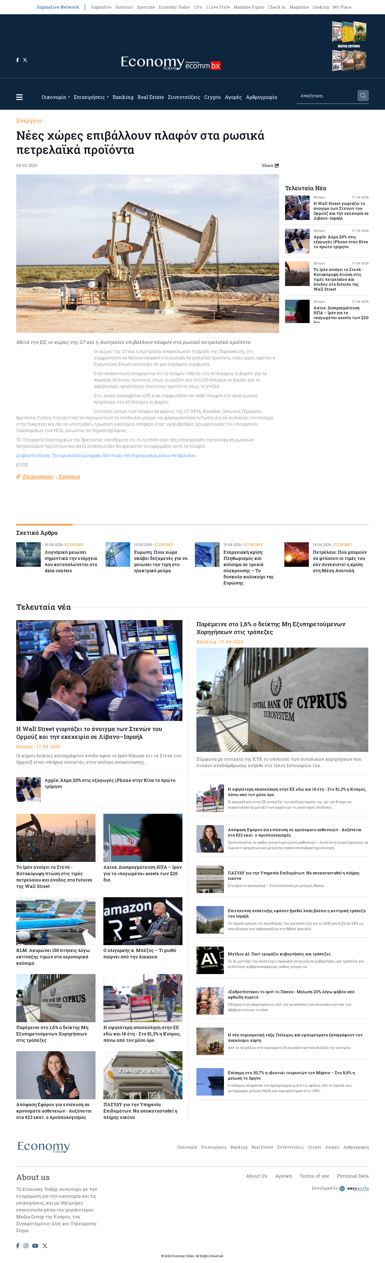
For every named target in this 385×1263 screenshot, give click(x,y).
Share (270, 165)
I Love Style (218, 7)
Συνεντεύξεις (184, 97)
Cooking (321, 7)
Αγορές (233, 97)
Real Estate (151, 97)
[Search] (327, 95)
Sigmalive (101, 7)
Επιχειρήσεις (89, 97)
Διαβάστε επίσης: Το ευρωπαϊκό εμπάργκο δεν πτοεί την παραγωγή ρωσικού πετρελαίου (106, 455)
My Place (342, 7)
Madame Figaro (249, 7)
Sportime (146, 7)
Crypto (212, 97)
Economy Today (174, 7)
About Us (253, 1177)
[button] (19, 97)
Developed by (340, 1190)
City (198, 7)
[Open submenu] (69, 96)
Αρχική (280, 1177)
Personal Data (352, 1177)
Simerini (124, 7)
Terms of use (312, 1177)
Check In (277, 7)
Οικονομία (54, 97)
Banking (123, 97)
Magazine (299, 7)
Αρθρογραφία (261, 97)
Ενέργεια (29, 120)
